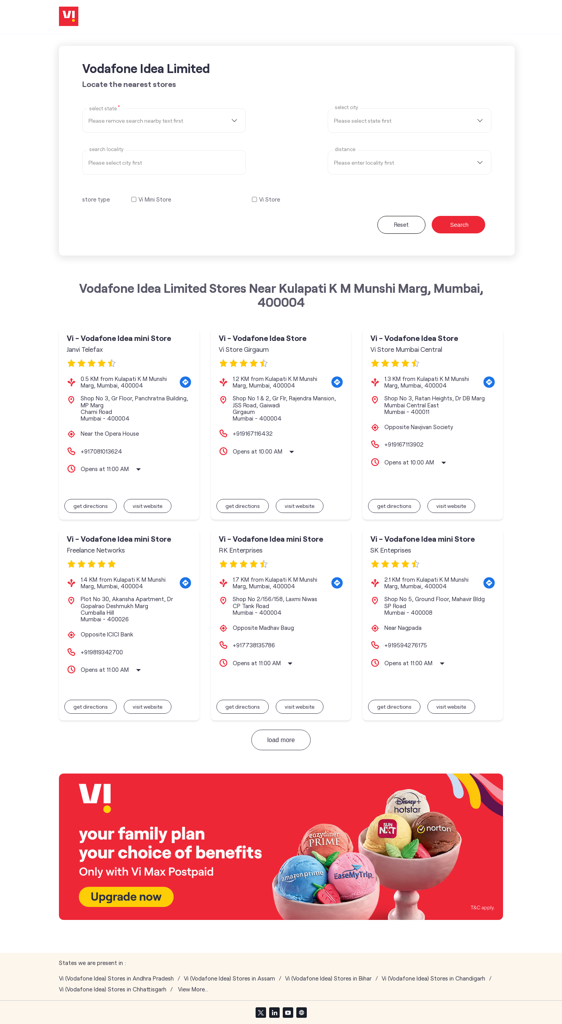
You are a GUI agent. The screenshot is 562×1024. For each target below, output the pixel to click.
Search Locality (106, 149)
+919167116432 (253, 433)
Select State (104, 107)
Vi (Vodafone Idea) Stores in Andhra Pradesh (116, 978)
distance (345, 149)
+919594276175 (405, 645)
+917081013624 (101, 451)
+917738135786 (254, 645)
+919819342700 (102, 651)
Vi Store (269, 199)
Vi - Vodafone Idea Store (262, 338)
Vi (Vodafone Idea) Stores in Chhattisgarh (112, 989)
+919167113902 (404, 444)
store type (96, 199)
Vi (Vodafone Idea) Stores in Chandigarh (433, 978)
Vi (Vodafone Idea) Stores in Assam (229, 978)
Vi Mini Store (154, 199)
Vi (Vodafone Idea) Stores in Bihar (328, 978)
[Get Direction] (185, 382)
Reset (401, 224)
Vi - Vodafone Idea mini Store (119, 338)
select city (346, 107)
